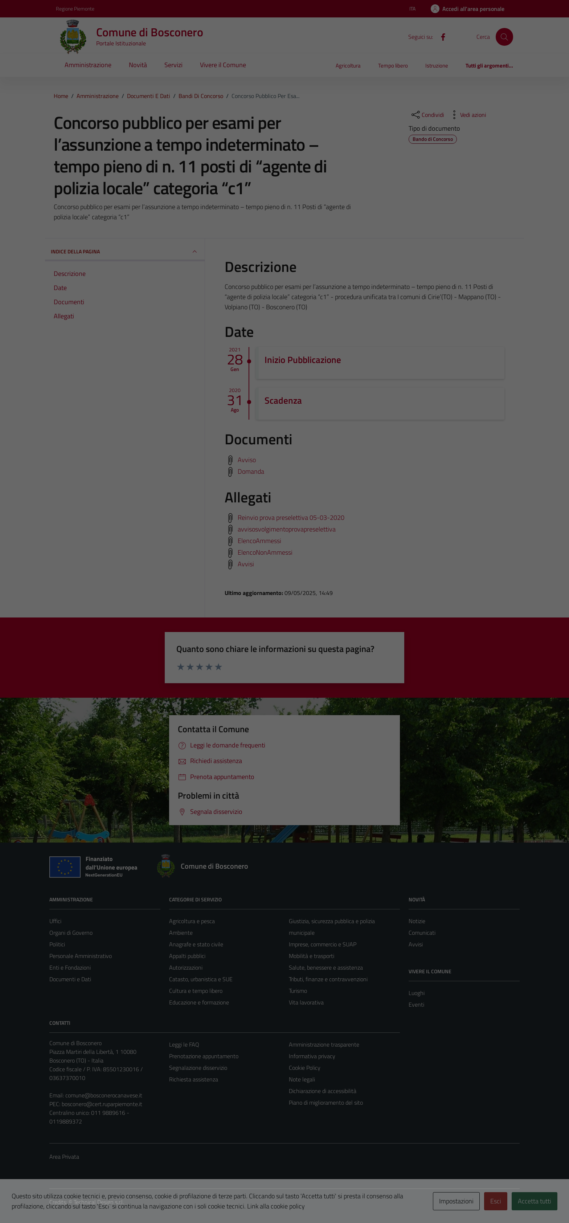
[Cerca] (504, 36)
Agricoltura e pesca (192, 921)
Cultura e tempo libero (195, 990)
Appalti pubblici (187, 955)
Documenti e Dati (70, 979)
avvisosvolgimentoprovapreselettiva (287, 529)
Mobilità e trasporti (311, 955)
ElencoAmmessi (259, 541)
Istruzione (436, 65)
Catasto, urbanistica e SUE (201, 979)
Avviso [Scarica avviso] (247, 459)
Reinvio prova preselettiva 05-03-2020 (291, 517)
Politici (57, 944)
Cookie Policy (304, 1067)
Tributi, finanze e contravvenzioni (328, 979)
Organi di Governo (71, 932)
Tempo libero (393, 65)
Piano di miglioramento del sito (326, 1102)
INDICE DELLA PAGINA (125, 251)
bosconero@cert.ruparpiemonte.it (102, 1104)
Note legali (302, 1079)
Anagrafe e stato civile (196, 944)
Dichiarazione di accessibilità (322, 1091)
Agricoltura (348, 65)
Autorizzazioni (185, 967)
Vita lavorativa (306, 1002)
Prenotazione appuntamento (203, 1056)
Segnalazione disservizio (198, 1067)
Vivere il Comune (223, 65)
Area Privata (64, 1156)
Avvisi (246, 564)
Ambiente (181, 932)
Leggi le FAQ (184, 1044)
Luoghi (417, 992)
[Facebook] (440, 36)
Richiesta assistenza (193, 1079)
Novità (138, 65)
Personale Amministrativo (80, 955)
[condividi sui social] (427, 115)
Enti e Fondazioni (70, 967)
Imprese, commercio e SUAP (322, 944)
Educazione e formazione (199, 1002)
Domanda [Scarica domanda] (251, 471)
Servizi (173, 65)
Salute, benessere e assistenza (326, 967)
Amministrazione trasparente (324, 1044)
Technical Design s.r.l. (99, 1202)
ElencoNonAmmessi (265, 552)
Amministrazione (88, 65)
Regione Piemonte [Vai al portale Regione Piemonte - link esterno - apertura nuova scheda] (75, 8)
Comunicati (422, 932)
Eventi (416, 1004)
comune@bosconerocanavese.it (103, 1095)
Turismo (298, 990)
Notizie (417, 921)
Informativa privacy (312, 1056)
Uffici (55, 921)
